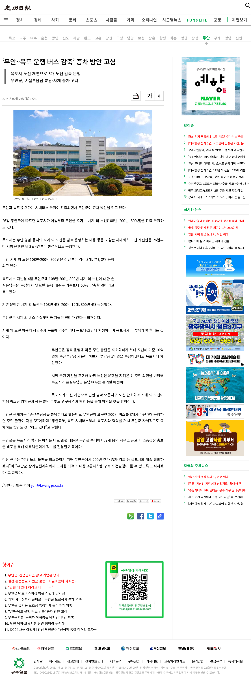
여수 (33, 38)
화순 (173, 38)
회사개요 (55, 661)
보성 (141, 38)
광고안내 (73, 661)
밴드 (214, 7)
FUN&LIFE (197, 20)
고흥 (98, 38)
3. (29, 587)
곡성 (119, 38)
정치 (20, 20)
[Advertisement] (141, 280)
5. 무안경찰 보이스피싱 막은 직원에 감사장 (34, 593)
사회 (55, 20)
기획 (130, 20)
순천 (44, 38)
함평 (162, 38)
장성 (195, 38)
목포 (12, 38)
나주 (22, 38)
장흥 (152, 38)
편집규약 (216, 661)
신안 (239, 38)
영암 (228, 38)
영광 (184, 38)
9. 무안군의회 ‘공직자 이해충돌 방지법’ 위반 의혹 (39, 617)
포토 (217, 20)
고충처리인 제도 (174, 661)
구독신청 (134, 661)
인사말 (38, 661)
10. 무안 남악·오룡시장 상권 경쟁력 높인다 (34, 623)
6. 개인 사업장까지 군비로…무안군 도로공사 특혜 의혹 (43, 599)
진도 (66, 38)
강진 (109, 38)
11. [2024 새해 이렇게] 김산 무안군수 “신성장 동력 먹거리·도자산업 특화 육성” (51, 629)
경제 (37, 20)
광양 (55, 38)
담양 (130, 38)
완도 (87, 38)
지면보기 (239, 20)
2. (41, 581)
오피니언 (149, 20)
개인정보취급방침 (103, 672)
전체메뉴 (5, 20)
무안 (206, 38)
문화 (72, 20)
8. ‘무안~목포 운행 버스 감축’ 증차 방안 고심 (35, 611)
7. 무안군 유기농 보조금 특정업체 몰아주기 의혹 (38, 605)
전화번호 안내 (94, 661)
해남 (76, 38)
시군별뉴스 (171, 20)
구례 (217, 38)
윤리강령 (197, 661)
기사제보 (152, 661)
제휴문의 (115, 661)
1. (32, 575)
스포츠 (91, 20)
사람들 (111, 20)
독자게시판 (235, 661)
